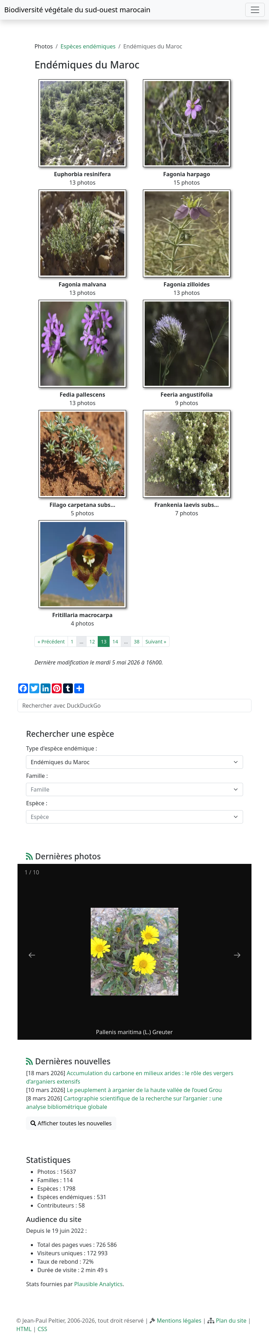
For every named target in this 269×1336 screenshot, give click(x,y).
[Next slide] (237, 955)
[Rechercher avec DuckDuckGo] (134, 705)
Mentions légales (179, 1320)
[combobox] (134, 762)
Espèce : (36, 803)
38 (136, 641)
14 (115, 641)
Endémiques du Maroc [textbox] (59, 762)
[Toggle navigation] (255, 10)
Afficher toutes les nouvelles (70, 1123)
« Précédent (50, 641)
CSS (42, 1329)
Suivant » (155, 641)
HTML (24, 1329)
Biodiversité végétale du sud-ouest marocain (77, 9)
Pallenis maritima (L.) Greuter (134, 1032)
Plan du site (231, 1320)
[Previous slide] (32, 955)
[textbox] (130, 789)
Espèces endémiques (88, 46)
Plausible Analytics (98, 1284)
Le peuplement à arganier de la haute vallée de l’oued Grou (144, 1090)
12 (92, 641)
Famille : (37, 776)
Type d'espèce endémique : (61, 748)
